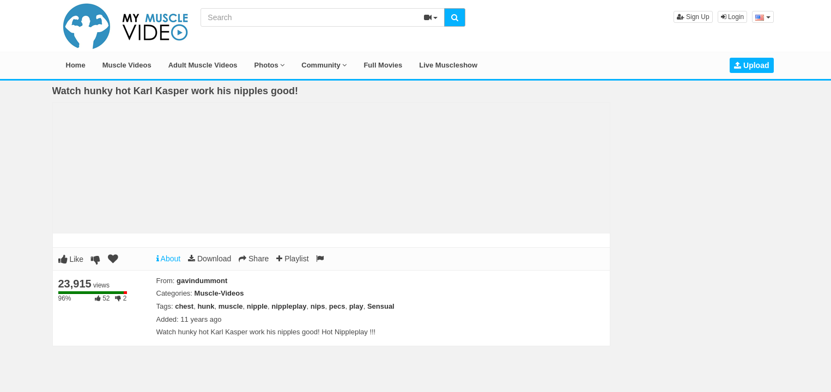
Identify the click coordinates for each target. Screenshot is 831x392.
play (356, 306)
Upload (751, 65)
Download (209, 258)
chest (184, 306)
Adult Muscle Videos (203, 65)
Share (254, 258)
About (168, 258)
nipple (257, 306)
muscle (231, 306)
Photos (269, 65)
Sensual (381, 306)
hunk (205, 306)
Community (324, 65)
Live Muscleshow (448, 65)
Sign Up (693, 17)
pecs (337, 306)
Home (76, 65)
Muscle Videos (126, 65)
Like (71, 259)
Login (732, 17)
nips (318, 306)
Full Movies (382, 65)
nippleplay (288, 306)
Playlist (292, 258)
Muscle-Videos (219, 293)
